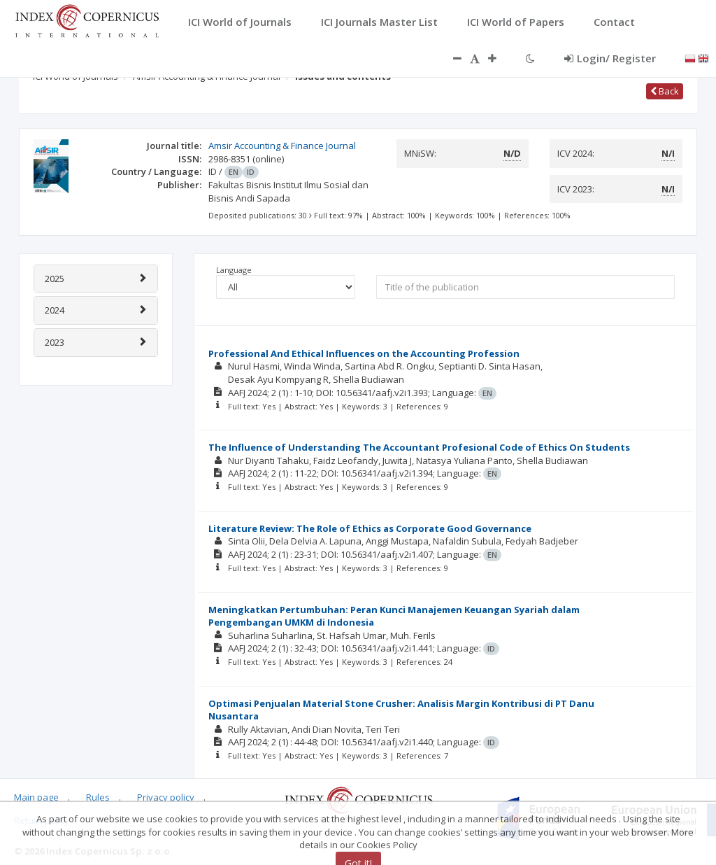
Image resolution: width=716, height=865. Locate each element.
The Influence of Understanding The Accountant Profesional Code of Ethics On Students (419, 447)
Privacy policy (165, 797)
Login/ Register (610, 58)
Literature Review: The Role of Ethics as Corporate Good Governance (369, 528)
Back (664, 91)
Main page (36, 797)
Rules (98, 797)
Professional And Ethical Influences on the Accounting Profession (364, 353)
